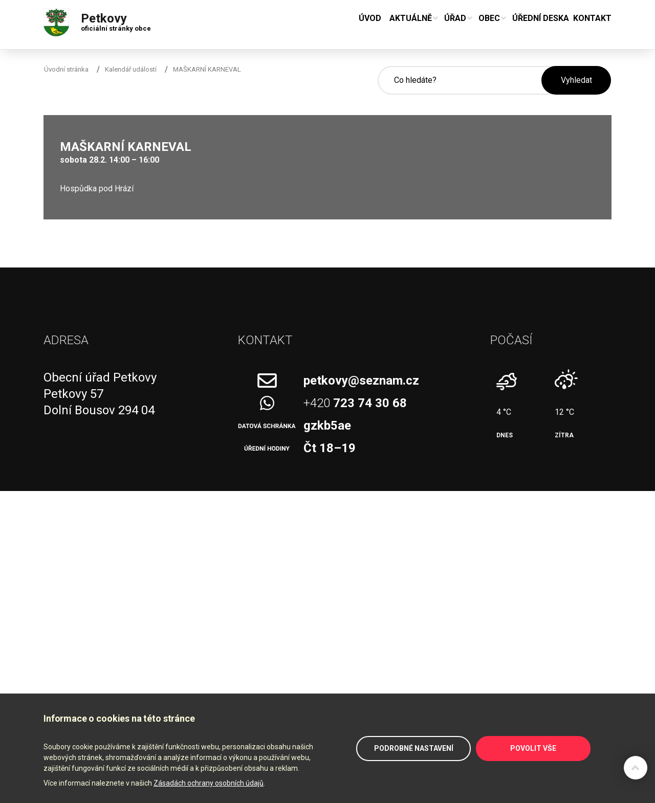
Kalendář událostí (131, 69)
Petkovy (116, 20)
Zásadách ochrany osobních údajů (209, 783)
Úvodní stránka (66, 69)
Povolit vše (533, 748)
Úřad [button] (455, 18)
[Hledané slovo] (459, 80)
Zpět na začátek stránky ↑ (635, 767)
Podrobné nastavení (413, 748)
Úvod (370, 18)
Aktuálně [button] (410, 18)
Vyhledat (576, 80)
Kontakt (592, 18)
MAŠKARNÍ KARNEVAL (207, 69)
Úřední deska (540, 18)
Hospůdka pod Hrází (97, 188)
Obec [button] (489, 18)
